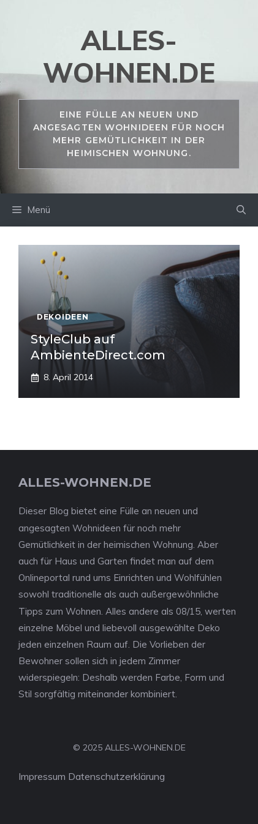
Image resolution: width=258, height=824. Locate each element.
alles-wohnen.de (129, 56)
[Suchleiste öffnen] (241, 210)
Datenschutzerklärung (116, 776)
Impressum (42, 776)
